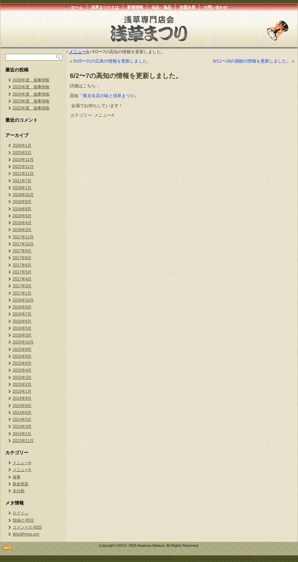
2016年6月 (22, 321)
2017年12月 (23, 237)
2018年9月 (22, 201)
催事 (17, 477)
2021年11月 (23, 173)
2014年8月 (22, 405)
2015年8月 (22, 356)
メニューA (22, 463)
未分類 (19, 491)
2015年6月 (22, 363)
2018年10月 (23, 194)
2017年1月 (22, 293)
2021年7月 (22, 181)
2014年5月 (22, 419)
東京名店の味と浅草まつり (108, 95)
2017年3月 (22, 286)
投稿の (23, 520)
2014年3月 (22, 426)
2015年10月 (23, 342)
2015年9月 (22, 349)
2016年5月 (22, 328)
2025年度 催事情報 (31, 87)
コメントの (27, 527)
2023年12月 (23, 159)
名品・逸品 (161, 7)
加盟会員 (187, 7)
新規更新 (20, 484)
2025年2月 (22, 152)
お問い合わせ (215, 7)
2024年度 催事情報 (31, 94)
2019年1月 (22, 187)
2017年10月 (23, 244)
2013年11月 (23, 440)
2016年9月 (22, 307)
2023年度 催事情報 (31, 101)
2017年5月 (22, 272)
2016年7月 (22, 314)
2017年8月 (22, 258)
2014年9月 (22, 398)
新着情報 (135, 7)
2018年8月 (22, 209)
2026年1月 (22, 145)
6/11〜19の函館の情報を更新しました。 (252, 61)
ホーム (77, 7)
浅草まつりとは (105, 7)
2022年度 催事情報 (31, 108)
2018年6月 (22, 216)
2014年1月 (22, 433)
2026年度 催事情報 (31, 80)
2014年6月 (22, 412)
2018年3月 (22, 229)
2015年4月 (22, 370)
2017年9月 (22, 251)
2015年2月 (22, 384)
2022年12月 (23, 166)
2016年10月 (23, 300)
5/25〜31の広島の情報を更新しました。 (112, 61)
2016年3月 (22, 335)
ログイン (20, 513)
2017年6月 (22, 265)
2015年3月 (22, 377)
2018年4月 (22, 223)
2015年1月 (22, 391)
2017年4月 (22, 279)
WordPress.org (26, 534)
